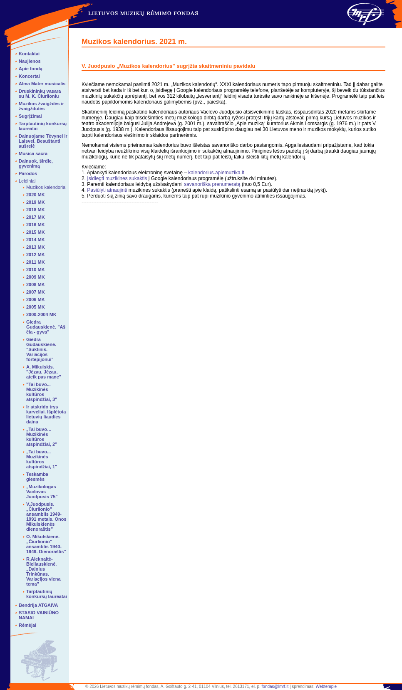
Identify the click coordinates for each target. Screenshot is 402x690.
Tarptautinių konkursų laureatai (46, 594)
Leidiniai (27, 180)
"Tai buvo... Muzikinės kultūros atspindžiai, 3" (41, 392)
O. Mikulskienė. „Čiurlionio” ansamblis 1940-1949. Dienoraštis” (46, 544)
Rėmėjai (27, 625)
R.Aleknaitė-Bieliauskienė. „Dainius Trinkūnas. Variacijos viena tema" (43, 571)
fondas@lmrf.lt (275, 686)
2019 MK (35, 202)
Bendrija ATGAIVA (38, 605)
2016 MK (35, 224)
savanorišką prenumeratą (213, 184)
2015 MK (35, 232)
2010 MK (35, 269)
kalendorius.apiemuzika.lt (216, 173)
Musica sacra (33, 153)
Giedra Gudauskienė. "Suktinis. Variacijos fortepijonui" (41, 349)
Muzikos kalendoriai (46, 187)
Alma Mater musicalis (42, 83)
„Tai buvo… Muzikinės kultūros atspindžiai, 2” (41, 437)
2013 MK (35, 247)
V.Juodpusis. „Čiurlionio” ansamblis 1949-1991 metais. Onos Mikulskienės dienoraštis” (46, 517)
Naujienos (30, 61)
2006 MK (35, 299)
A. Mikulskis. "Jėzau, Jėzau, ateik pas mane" (43, 371)
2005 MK (35, 306)
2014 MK (35, 239)
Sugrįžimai (30, 116)
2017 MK (35, 217)
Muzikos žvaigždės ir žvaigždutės (41, 106)
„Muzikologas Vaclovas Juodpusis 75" (42, 491)
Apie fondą (30, 68)
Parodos (28, 173)
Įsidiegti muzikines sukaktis (117, 178)
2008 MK (35, 284)
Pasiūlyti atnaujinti (107, 190)
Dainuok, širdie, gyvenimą (36, 163)
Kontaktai (29, 53)
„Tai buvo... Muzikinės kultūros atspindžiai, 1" (41, 459)
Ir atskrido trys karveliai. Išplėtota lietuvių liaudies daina (46, 414)
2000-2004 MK (41, 314)
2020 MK (35, 194)
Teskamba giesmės (37, 477)
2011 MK (35, 262)
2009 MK (35, 277)
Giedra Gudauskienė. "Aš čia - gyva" (45, 326)
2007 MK (35, 291)
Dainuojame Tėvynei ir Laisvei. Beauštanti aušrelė (43, 141)
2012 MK (35, 254)
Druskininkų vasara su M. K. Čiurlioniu (40, 94)
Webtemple (326, 686)
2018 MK (35, 209)
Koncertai (29, 76)
